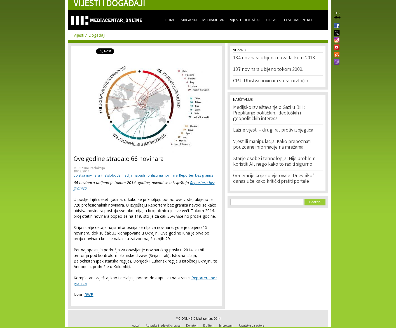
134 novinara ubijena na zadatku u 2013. (274, 58)
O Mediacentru (298, 19)
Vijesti (79, 35)
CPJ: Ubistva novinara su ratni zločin (270, 81)
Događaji (96, 35)
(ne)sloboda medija (116, 175)
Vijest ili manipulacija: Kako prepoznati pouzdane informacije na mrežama (272, 144)
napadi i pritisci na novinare (156, 175)
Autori (136, 325)
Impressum (226, 325)
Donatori (192, 325)
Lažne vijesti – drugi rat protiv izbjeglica (273, 130)
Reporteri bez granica (196, 175)
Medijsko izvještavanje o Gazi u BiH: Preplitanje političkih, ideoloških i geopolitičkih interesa (269, 113)
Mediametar (213, 19)
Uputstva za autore (251, 325)
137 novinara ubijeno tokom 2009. (268, 69)
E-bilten (208, 325)
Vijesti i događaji (245, 19)
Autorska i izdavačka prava (163, 325)
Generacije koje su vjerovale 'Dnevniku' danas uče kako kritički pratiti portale (273, 178)
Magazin (189, 19)
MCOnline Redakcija (89, 168)
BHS (337, 13)
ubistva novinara (87, 175)
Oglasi (272, 19)
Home (170, 19)
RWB (89, 294)
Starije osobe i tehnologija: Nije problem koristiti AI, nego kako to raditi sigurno (274, 161)
